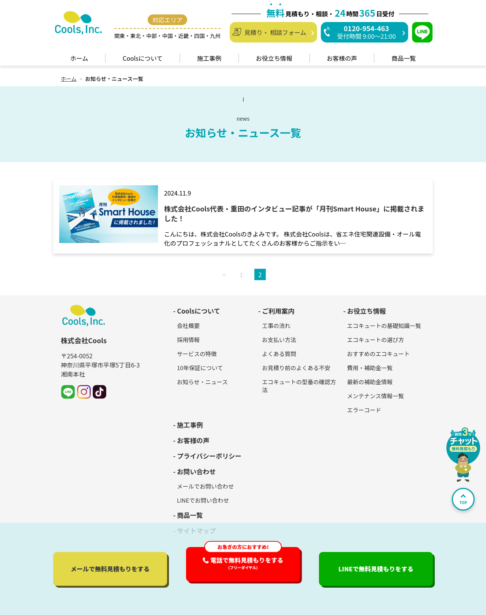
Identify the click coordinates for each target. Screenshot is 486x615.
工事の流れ (276, 326)
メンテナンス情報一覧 (375, 396)
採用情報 (188, 340)
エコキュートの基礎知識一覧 (384, 326)
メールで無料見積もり (110, 568)
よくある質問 (279, 354)
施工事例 (190, 424)
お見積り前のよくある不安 (296, 368)
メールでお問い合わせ (205, 486)
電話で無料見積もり (246, 562)
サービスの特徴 (197, 354)
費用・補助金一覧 (370, 368)
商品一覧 (190, 515)
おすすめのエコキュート (378, 354)
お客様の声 (193, 440)
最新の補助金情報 (370, 382)
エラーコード (364, 410)
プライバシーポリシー (209, 455)
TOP (463, 499)
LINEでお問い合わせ (203, 500)
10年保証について (200, 368)
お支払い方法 (279, 340)
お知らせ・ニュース (202, 382)
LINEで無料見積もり (375, 568)
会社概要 (188, 326)
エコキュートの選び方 (375, 340)
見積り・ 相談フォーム (275, 32)
